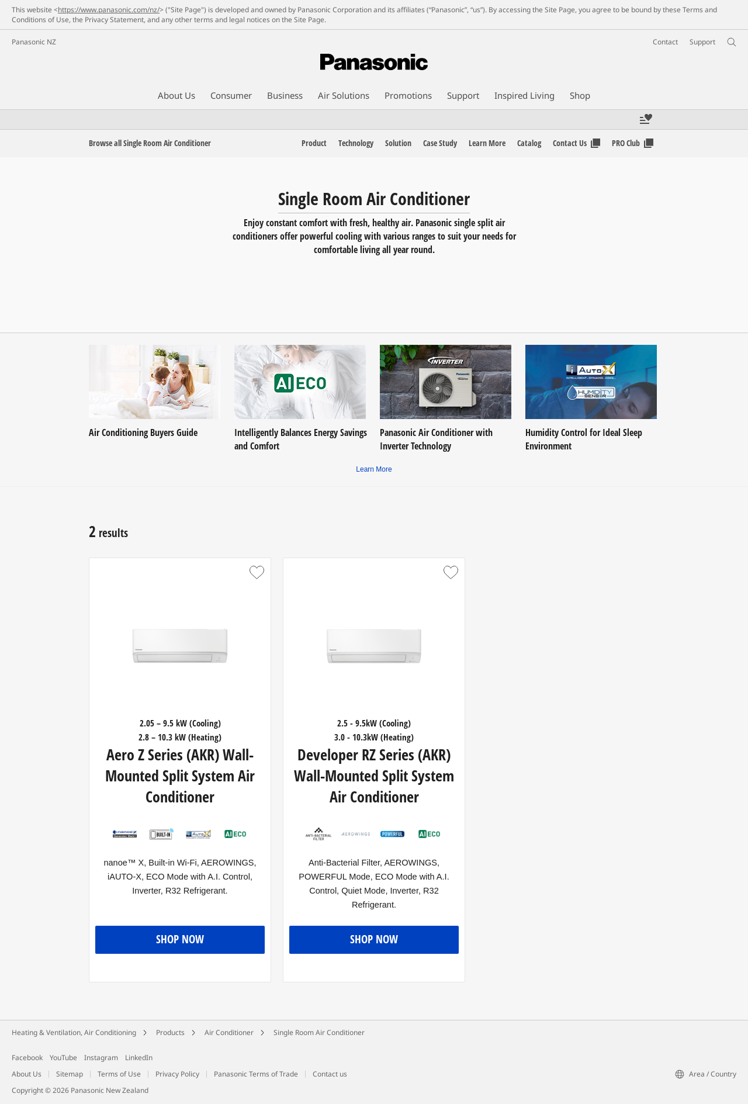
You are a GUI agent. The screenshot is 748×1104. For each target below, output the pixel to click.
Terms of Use (119, 1074)
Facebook (27, 1058)
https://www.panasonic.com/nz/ (109, 10)
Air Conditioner (229, 1032)
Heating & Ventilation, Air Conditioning (74, 1032)
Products (170, 1032)
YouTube (63, 1058)
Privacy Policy (177, 1074)
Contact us (330, 1074)
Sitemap (69, 1074)
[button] (257, 572)
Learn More (374, 469)
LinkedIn (139, 1058)
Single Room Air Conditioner (319, 1032)
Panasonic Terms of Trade (256, 1074)
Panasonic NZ (34, 42)
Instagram (101, 1058)
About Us (26, 1074)
